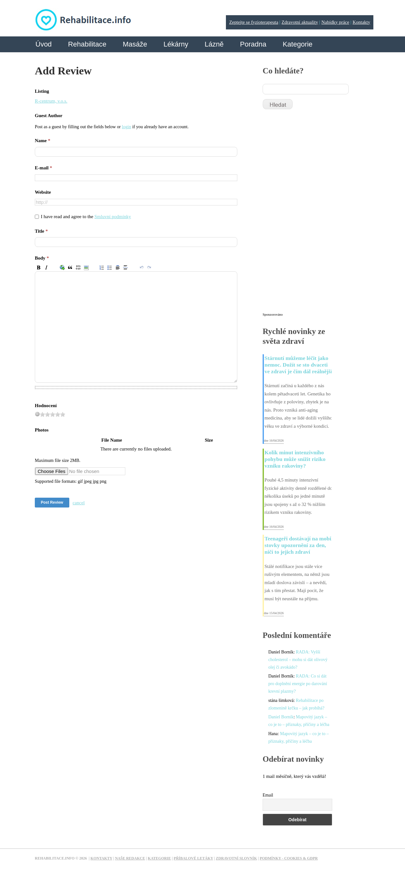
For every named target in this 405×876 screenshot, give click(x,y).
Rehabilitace (87, 44)
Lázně (214, 44)
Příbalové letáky (193, 858)
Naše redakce (130, 858)
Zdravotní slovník (236, 858)
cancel (78, 502)
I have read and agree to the (86, 216)
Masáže (135, 44)
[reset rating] (37, 414)
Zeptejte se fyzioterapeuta (253, 22)
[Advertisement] (310, 214)
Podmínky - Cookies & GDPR (289, 858)
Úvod (43, 44)
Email (268, 795)
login (126, 126)
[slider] (52, 414)
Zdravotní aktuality (300, 22)
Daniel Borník (281, 717)
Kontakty (361, 22)
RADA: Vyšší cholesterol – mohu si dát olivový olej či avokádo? (297, 660)
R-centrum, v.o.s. (51, 101)
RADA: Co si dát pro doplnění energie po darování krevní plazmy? (297, 684)
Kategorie (297, 44)
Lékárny (176, 44)
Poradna (253, 44)
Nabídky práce (335, 22)
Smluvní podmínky (113, 216)
